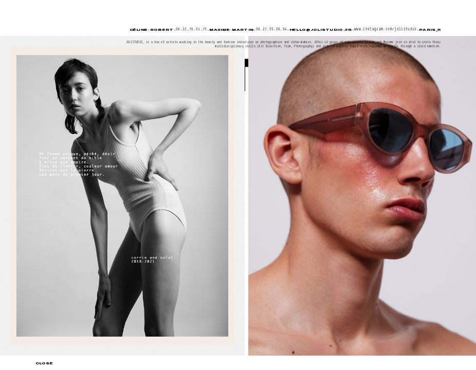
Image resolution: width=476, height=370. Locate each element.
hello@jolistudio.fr (320, 29)
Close (44, 363)
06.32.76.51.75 (191, 29)
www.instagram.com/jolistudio (385, 29)
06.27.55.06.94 (271, 29)
